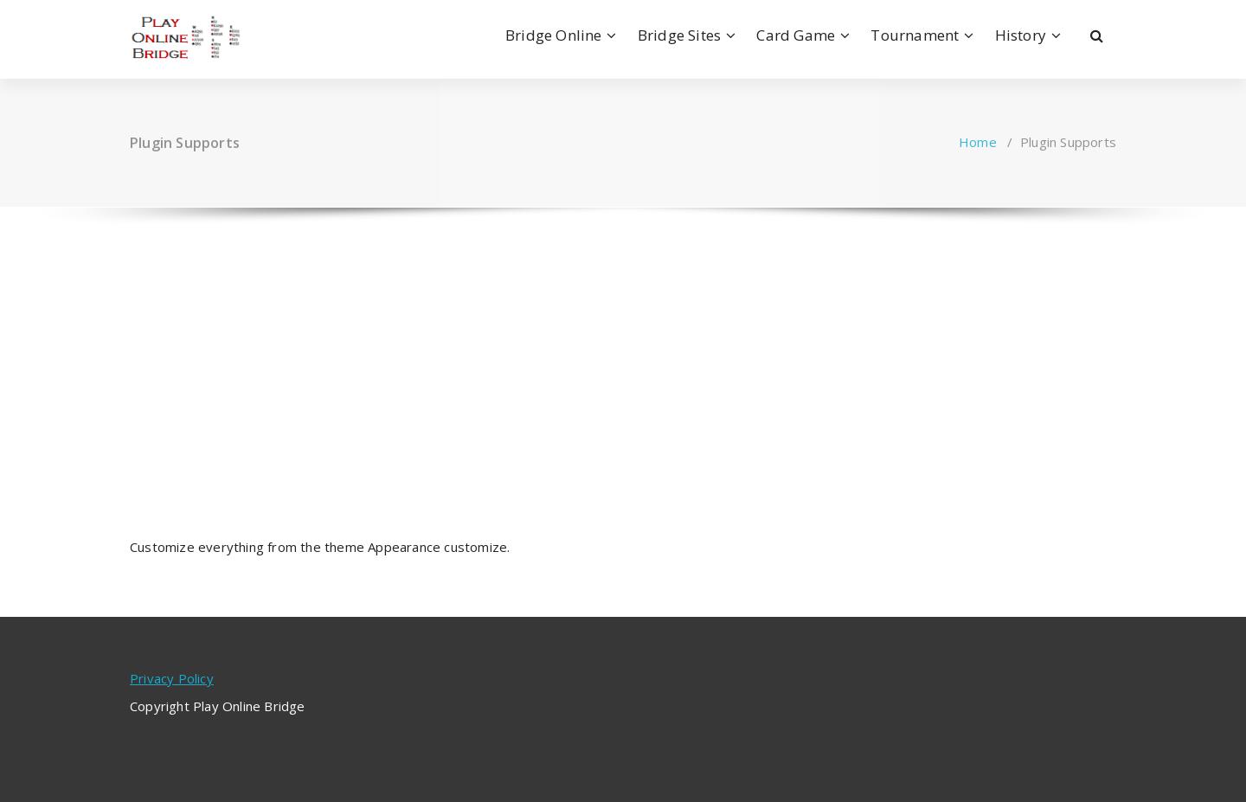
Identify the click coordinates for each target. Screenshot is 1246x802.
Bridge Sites (679, 35)
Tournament (914, 35)
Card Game (795, 35)
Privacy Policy (172, 678)
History (1020, 35)
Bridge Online (553, 35)
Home (978, 142)
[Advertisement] (623, 355)
